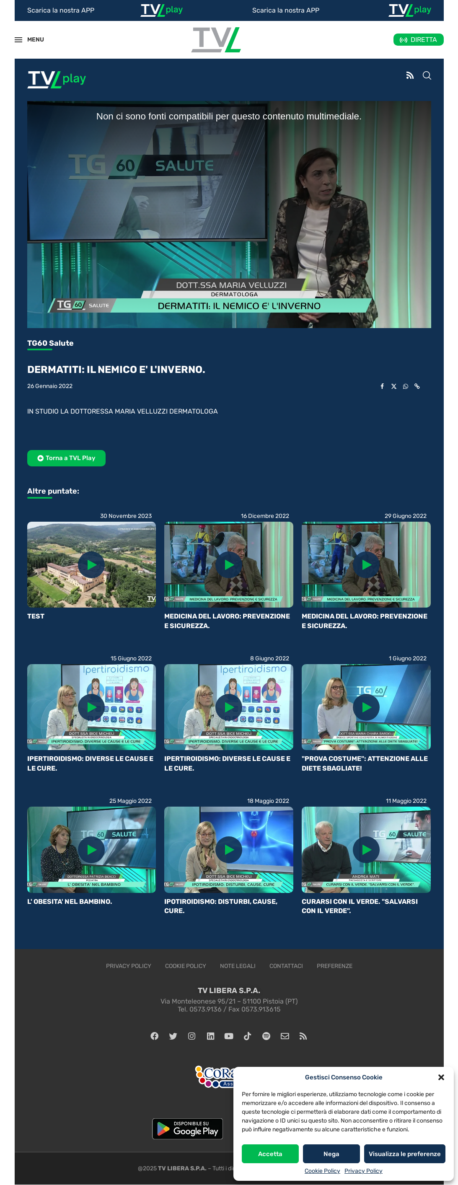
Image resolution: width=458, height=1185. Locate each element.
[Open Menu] (18, 40)
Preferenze (334, 966)
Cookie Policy (322, 1171)
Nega (331, 1154)
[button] (441, 1077)
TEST (35, 616)
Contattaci (286, 966)
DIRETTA (424, 40)
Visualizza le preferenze (405, 1154)
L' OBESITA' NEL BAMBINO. (69, 902)
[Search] (427, 76)
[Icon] (91, 564)
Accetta (270, 1154)
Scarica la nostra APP (60, 10)
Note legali (238, 966)
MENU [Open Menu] (31, 39)
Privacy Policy (363, 1171)
